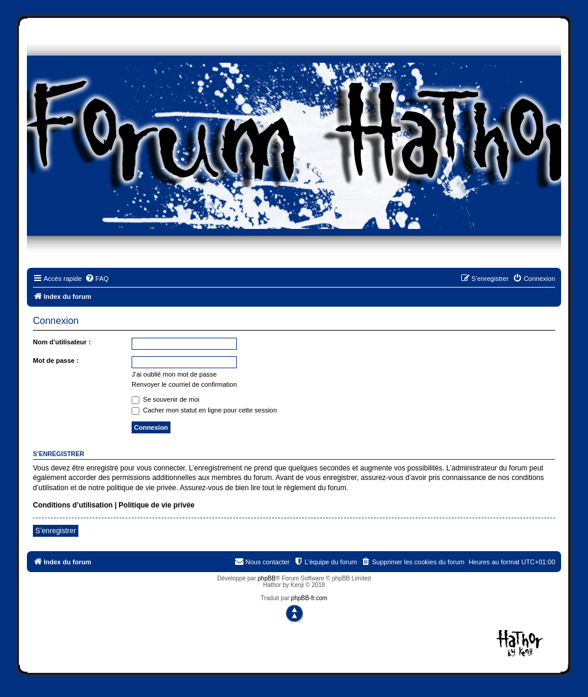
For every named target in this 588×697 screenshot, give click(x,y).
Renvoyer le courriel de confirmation (184, 384)
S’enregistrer (55, 531)
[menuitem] (97, 278)
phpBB (267, 578)
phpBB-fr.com (309, 598)
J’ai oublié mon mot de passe (174, 374)
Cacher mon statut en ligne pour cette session (204, 410)
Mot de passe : (55, 360)
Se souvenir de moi (165, 399)
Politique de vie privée (156, 505)
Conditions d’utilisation (72, 505)
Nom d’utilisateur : (62, 342)
